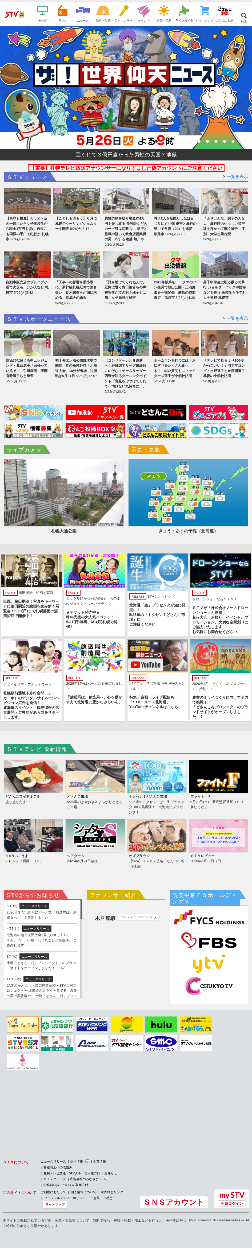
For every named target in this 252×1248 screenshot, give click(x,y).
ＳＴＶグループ (54, 1179)
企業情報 (99, 1161)
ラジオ (62, 20)
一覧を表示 (237, 176)
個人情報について (83, 1192)
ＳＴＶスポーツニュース (39, 319)
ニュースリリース (53, 1161)
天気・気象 (164, 20)
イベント (144, 20)
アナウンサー (123, 20)
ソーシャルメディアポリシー (65, 1198)
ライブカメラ (184, 20)
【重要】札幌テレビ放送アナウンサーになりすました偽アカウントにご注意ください (126, 168)
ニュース (83, 20)
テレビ (42, 20)
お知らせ (110, 1173)
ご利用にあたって (53, 1192)
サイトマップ (55, 1204)
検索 (244, 21)
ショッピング (204, 20)
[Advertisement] (47, 1109)
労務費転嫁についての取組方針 (65, 1185)
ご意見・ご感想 (101, 1198)
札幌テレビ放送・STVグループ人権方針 (71, 1173)
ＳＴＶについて (16, 1162)
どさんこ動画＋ (225, 22)
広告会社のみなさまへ (86, 1179)
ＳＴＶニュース (27, 177)
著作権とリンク (112, 1192)
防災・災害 (103, 20)
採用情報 (76, 1161)
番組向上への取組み (57, 1167)
